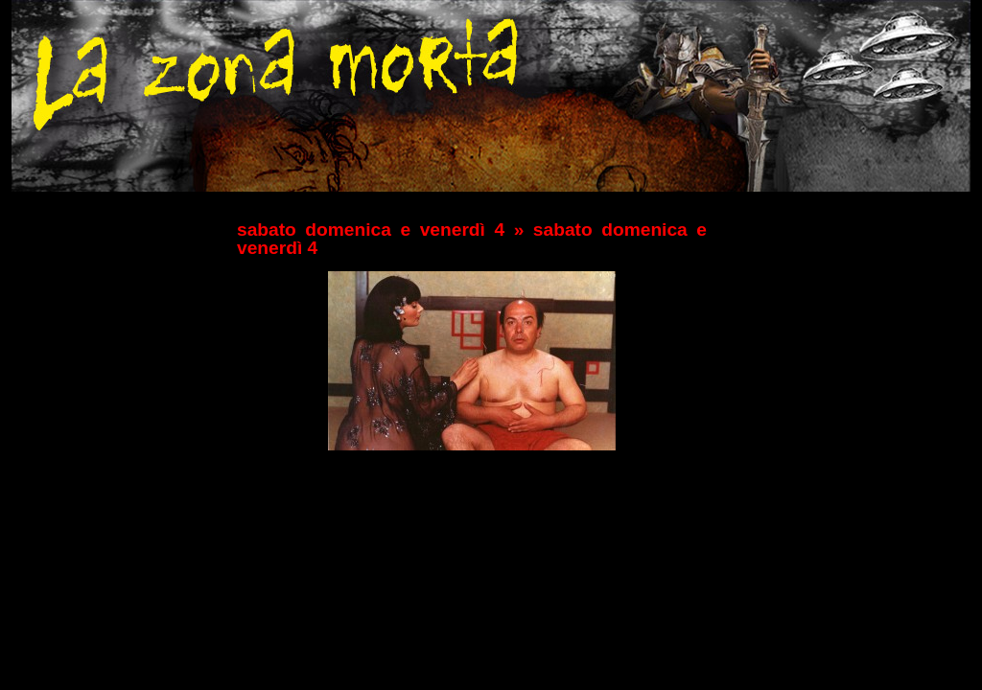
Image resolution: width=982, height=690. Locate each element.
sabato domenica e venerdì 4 (370, 229)
